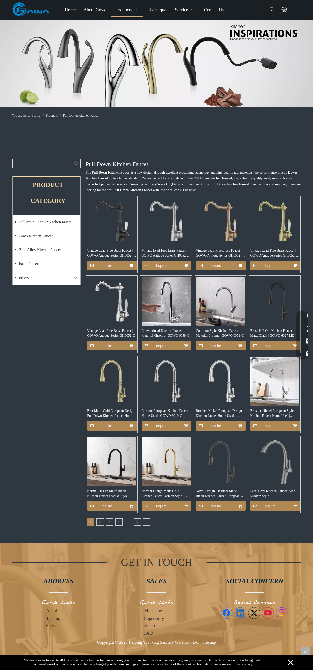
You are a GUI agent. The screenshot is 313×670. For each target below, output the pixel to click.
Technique (55, 618)
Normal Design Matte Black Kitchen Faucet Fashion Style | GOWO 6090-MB (108, 493)
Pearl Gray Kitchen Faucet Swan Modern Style (272, 493)
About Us (54, 610)
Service (52, 625)
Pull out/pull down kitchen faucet (45, 222)
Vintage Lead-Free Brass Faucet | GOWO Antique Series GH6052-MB (110, 253)
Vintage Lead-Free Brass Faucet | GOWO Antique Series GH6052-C (111, 333)
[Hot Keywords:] (271, 9)
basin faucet (28, 264)
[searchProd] (42, 163)
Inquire (99, 265)
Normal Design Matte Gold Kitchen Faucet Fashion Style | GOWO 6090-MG (163, 493)
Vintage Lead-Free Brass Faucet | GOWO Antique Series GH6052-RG (219, 253)
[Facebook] (226, 613)
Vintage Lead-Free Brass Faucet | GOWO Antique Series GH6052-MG (273, 253)
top (305, 651)
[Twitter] (254, 613)
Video (149, 625)
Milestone (153, 610)
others (24, 278)
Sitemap (209, 642)
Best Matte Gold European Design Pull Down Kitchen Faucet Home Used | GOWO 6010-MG (110, 413)
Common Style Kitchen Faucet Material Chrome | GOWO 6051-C (220, 333)
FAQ (148, 633)
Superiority (154, 618)
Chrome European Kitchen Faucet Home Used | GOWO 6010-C (165, 413)
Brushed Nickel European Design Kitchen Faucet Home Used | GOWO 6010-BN (219, 413)
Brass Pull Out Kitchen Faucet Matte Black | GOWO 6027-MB (272, 333)
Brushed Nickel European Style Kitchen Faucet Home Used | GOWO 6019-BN (272, 413)
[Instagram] (282, 613)
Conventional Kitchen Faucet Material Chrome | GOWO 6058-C (165, 333)
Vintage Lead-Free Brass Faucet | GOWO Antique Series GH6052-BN (164, 253)
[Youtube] (268, 613)
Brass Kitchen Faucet (36, 236)
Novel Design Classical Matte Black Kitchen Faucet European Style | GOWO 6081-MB (218, 493)
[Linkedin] (240, 613)
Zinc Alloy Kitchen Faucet (40, 250)
